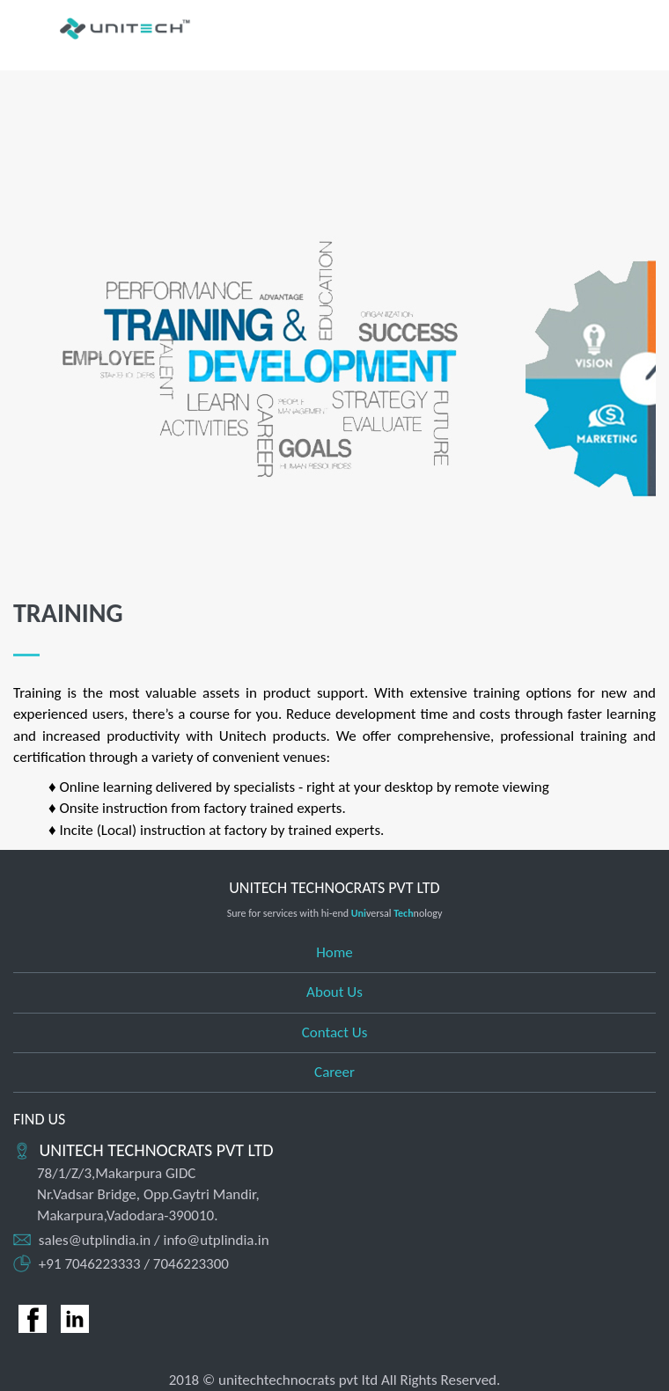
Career (334, 1072)
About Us (334, 992)
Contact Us (335, 1032)
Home (334, 952)
